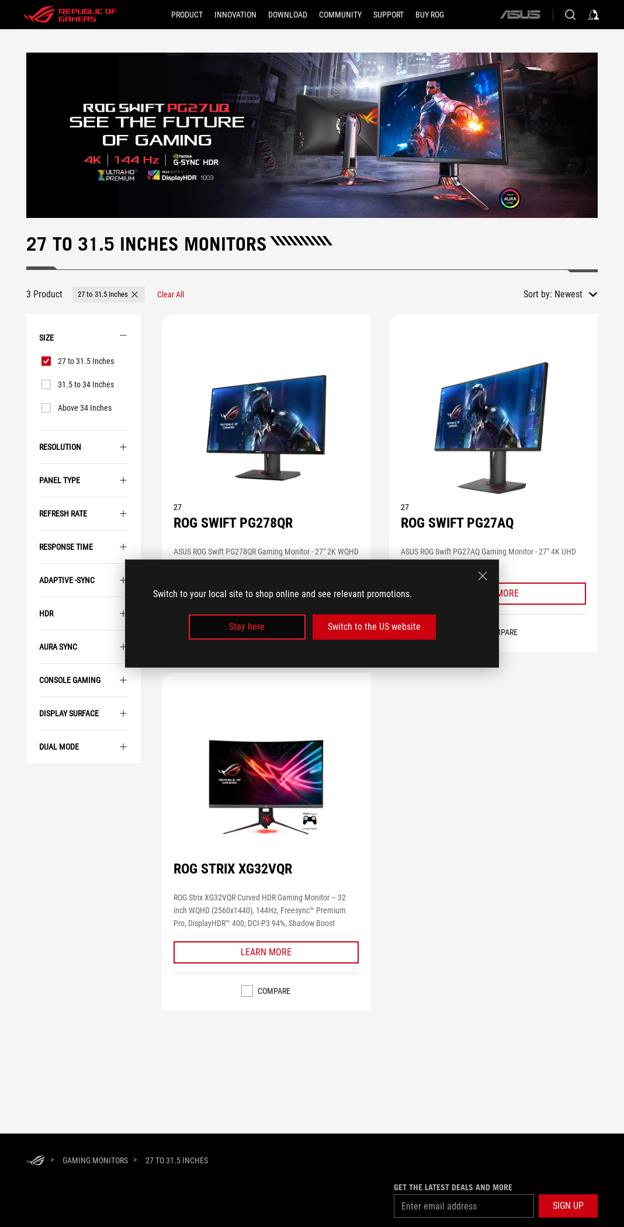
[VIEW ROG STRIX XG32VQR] (266, 786)
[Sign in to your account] (594, 14)
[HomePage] (35, 1161)
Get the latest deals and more (453, 1187)
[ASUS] (520, 14)
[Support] (388, 14)
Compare (274, 991)
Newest (568, 294)
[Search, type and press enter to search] (570, 14)
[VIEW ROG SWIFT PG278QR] (266, 428)
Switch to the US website (374, 626)
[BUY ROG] (429, 14)
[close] (483, 576)
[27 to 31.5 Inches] (176, 1160)
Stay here (247, 626)
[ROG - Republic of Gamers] (70, 14)
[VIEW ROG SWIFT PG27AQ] (493, 428)
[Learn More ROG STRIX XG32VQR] (266, 952)
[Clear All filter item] (170, 294)
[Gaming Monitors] (95, 1160)
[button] (108, 294)
